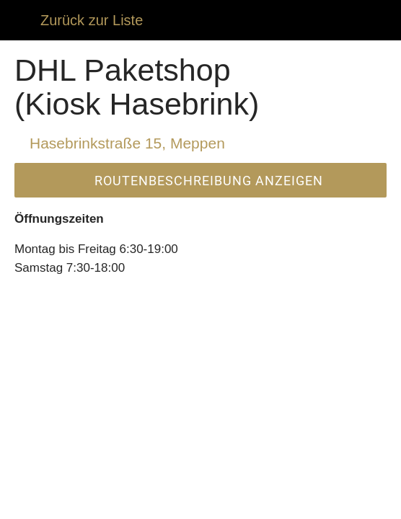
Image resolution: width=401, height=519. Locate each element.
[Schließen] (20, 20)
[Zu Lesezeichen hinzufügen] (326, 501)
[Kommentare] (74, 501)
